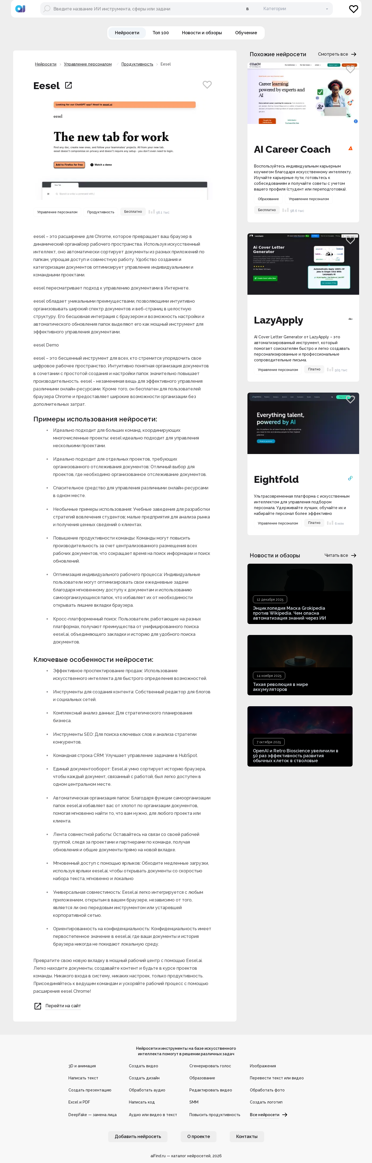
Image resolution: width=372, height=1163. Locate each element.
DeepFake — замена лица (92, 1115)
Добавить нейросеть (138, 1136)
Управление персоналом (88, 64)
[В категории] (296, 8)
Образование (202, 1078)
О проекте (198, 1136)
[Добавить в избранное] (207, 84)
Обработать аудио (147, 1090)
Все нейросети (269, 1114)
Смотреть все (337, 54)
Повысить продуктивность (214, 1115)
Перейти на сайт (57, 1006)
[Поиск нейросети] (139, 8)
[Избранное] (353, 8)
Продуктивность (137, 64)
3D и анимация (82, 1066)
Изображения (263, 1066)
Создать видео (143, 1066)
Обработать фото (267, 1090)
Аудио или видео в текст (153, 1115)
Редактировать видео (210, 1090)
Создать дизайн (144, 1078)
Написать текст (83, 1078)
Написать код (142, 1102)
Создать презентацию (89, 1090)
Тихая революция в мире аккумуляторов (280, 687)
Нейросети (45, 64)
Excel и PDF (79, 1102)
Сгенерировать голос (210, 1066)
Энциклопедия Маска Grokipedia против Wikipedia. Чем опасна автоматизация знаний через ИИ (289, 613)
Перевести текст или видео (277, 1078)
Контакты (247, 1136)
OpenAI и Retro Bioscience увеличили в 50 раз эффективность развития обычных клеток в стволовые (295, 755)
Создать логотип (266, 1102)
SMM (193, 1102)
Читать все (341, 555)
